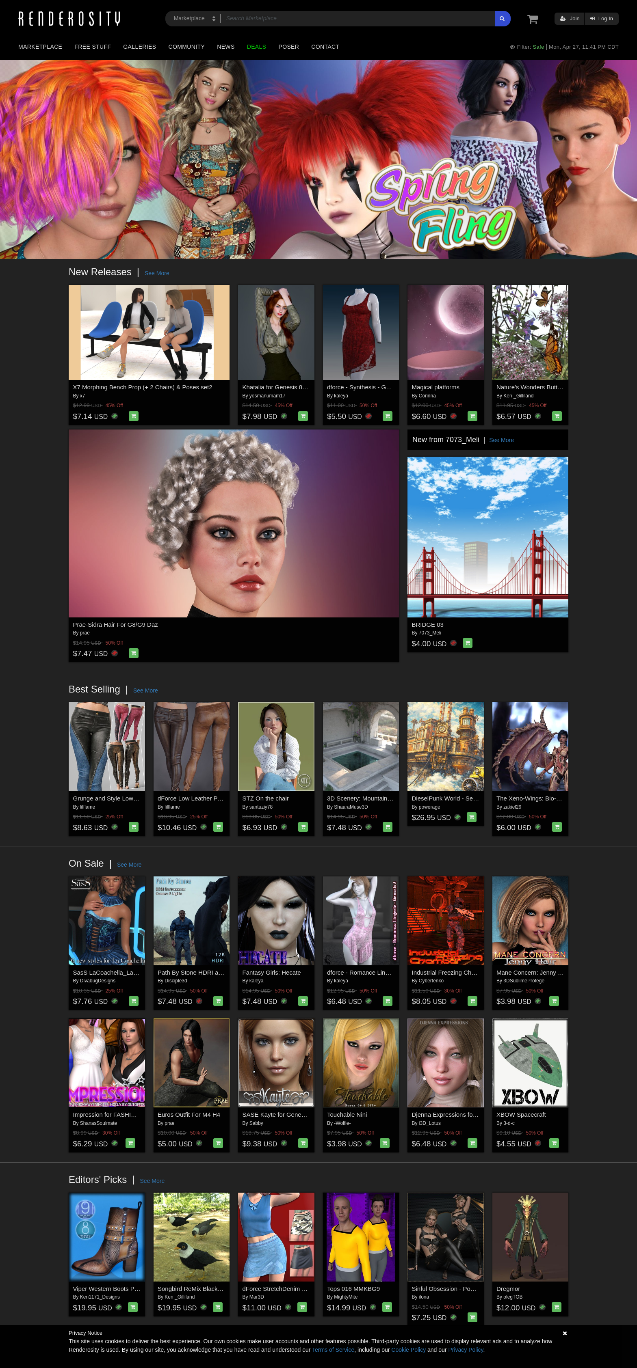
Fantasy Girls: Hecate (272, 972)
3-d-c (508, 1123)
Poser (288, 46)
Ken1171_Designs (100, 1297)
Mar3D (256, 1297)
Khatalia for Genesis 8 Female (284, 387)
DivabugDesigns (97, 981)
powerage (429, 807)
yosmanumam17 (267, 396)
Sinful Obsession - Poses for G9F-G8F (464, 1288)
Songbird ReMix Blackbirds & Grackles (210, 1288)
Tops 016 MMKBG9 (353, 1288)
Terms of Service (333, 1349)
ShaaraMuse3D (351, 807)
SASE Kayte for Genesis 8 (278, 1114)
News (225, 46)
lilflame (87, 807)
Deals (256, 46)
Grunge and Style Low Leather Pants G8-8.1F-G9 (140, 798)
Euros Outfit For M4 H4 (189, 1114)
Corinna (427, 396)
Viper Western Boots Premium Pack (121, 1288)
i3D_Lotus (430, 1123)
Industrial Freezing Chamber (450, 972)
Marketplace (40, 46)
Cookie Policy (408, 1349)
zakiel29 (512, 807)
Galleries (139, 46)
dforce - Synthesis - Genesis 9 (368, 387)
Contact (325, 46)
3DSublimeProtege (523, 981)
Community (187, 46)
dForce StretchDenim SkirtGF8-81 (289, 1288)
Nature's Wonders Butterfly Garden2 (545, 387)
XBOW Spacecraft (521, 1114)
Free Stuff (92, 46)
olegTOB (512, 1297)
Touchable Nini (347, 1114)
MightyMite (346, 1297)
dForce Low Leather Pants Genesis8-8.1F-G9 (219, 798)
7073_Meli (430, 633)
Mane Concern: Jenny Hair (532, 972)
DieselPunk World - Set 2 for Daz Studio (466, 798)
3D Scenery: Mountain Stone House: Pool (383, 798)
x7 (82, 396)
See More (157, 273)
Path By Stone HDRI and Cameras (204, 972)
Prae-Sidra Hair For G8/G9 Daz (115, 624)
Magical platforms (436, 387)
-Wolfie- (342, 1123)
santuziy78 (261, 807)
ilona (424, 1297)
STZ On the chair (266, 798)
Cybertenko (431, 981)
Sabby (256, 1123)
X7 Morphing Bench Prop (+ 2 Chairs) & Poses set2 (142, 387)
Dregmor (508, 1288)
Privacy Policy (465, 1349)
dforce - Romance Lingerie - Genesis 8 (379, 972)
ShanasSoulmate (98, 1123)
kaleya (341, 396)
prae (85, 633)
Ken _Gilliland (518, 396)
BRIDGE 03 (428, 624)
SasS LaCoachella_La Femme (114, 972)
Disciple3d (176, 981)
